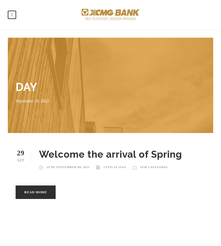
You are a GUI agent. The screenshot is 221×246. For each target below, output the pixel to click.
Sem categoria (154, 167)
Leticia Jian (114, 167)
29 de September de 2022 (68, 167)
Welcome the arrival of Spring (110, 154)
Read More (35, 192)
